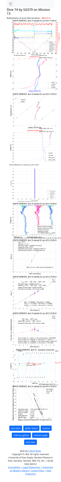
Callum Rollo (34, 450)
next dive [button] (30, 442)
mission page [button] (40, 435)
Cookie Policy (38, 470)
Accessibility (14, 467)
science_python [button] (21, 435)
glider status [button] (31, 428)
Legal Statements (32, 467)
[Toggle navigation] (10, 4)
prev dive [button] (15, 428)
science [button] (46, 428)
